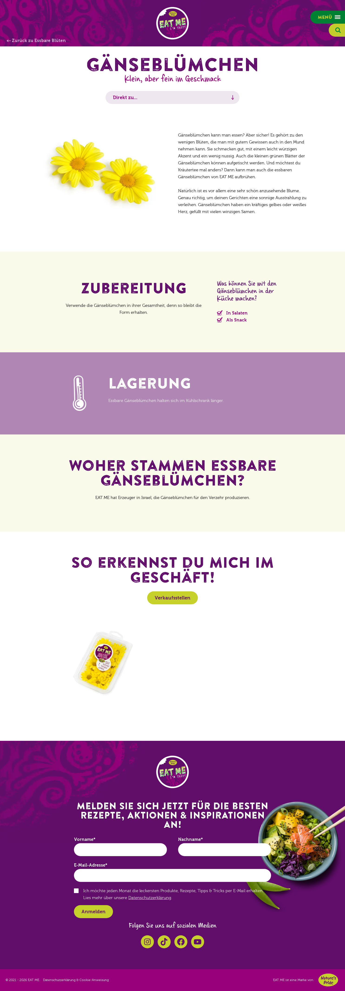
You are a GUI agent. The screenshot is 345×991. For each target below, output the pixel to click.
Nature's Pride (328, 980)
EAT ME (172, 23)
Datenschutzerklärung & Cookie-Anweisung (76, 980)
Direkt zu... (125, 97)
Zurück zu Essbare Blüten (39, 40)
